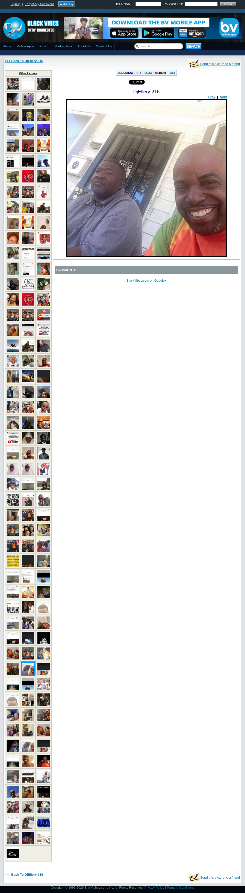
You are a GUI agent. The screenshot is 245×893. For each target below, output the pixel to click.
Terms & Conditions (180, 887)
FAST (172, 72)
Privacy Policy (154, 887)
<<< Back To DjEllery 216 (24, 61)
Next (223, 97)
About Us (84, 46)
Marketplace (63, 46)
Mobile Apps (25, 46)
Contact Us (104, 46)
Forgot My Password (39, 4)
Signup (15, 4)
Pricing (44, 46)
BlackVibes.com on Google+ (146, 280)
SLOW (148, 72)
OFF (139, 72)
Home (7, 46)
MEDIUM (160, 72)
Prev (211, 97)
